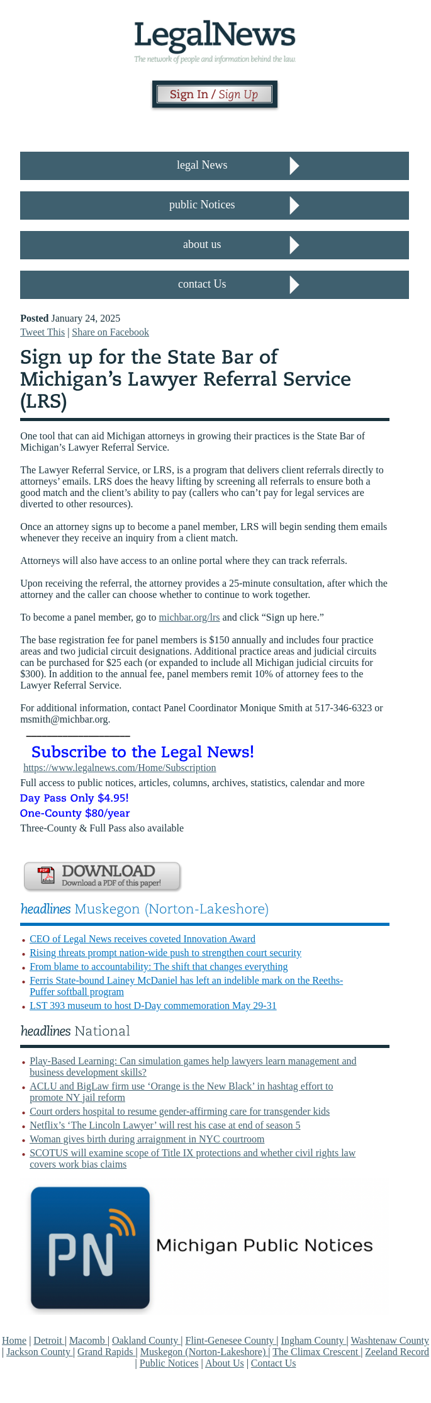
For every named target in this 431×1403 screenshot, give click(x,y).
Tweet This (42, 332)
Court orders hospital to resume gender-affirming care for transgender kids (180, 1111)
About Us (224, 1363)
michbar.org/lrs (189, 617)
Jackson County (39, 1351)
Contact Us (273, 1363)
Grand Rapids (106, 1351)
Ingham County (314, 1340)
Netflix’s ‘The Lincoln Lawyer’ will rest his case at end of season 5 (165, 1125)
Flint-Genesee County (230, 1340)
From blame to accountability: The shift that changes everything (159, 966)
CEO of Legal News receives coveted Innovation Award (142, 938)
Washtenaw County (389, 1340)
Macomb (88, 1340)
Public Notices (169, 1363)
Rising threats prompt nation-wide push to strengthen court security (165, 952)
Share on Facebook (110, 332)
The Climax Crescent (316, 1351)
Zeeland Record (397, 1351)
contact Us (202, 284)
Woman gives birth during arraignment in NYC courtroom (147, 1139)
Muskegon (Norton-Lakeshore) (204, 1351)
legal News (202, 165)
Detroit (48, 1340)
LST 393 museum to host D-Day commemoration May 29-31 (153, 1005)
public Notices (202, 204)
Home (14, 1340)
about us (202, 244)
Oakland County (146, 1340)
